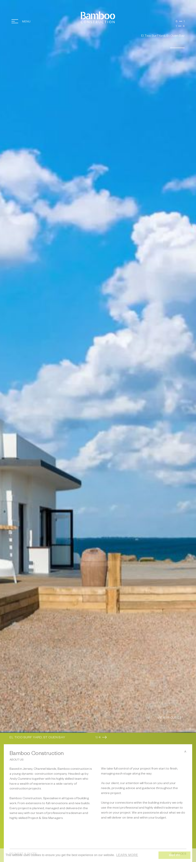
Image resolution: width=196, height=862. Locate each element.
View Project (169, 718)
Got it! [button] (174, 855)
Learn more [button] (127, 855)
